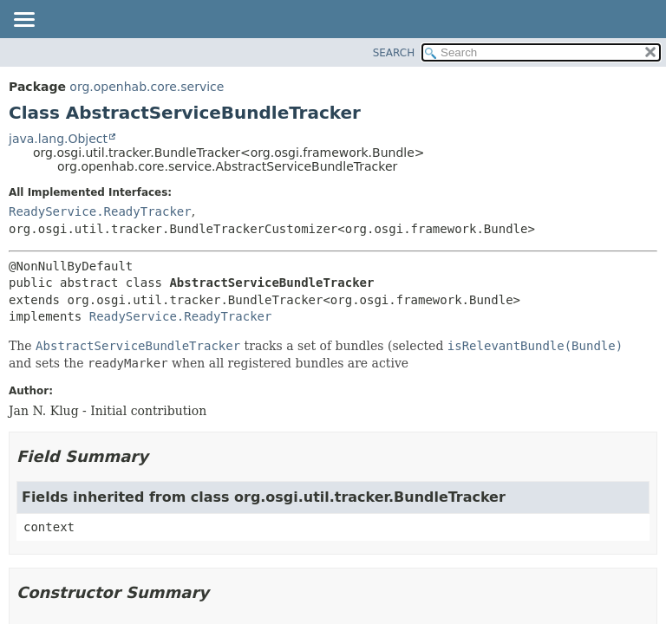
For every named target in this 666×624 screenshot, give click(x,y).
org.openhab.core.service (146, 87)
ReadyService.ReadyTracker (100, 211)
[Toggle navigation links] (23, 21)
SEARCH (394, 53)
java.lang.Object (58, 139)
